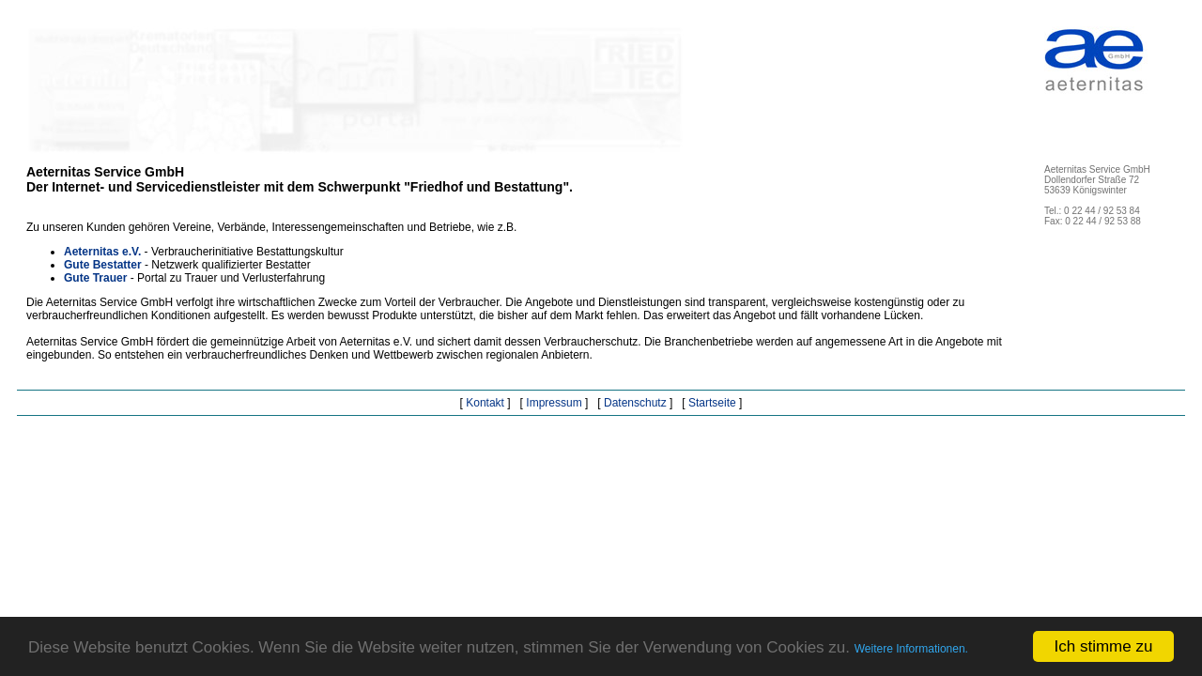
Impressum (553, 402)
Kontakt (485, 402)
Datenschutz (635, 402)
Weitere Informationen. (911, 648)
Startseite (712, 402)
